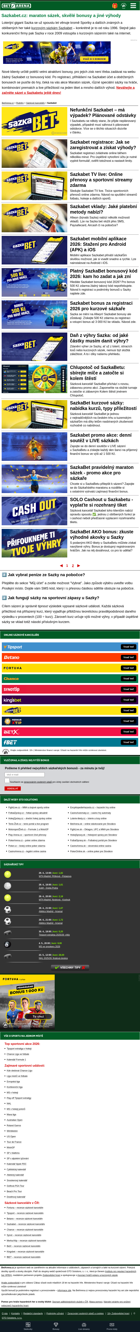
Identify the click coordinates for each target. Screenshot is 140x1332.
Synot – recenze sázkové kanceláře (24, 1235)
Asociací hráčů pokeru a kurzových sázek (97, 1275)
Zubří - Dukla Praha (48, 888)
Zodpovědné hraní (51, 1275)
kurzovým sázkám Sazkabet (51, 28)
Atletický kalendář (15, 1175)
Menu (133, 5)
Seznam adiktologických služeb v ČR (70, 1302)
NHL (9, 1103)
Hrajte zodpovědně (10, 1282)
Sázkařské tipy (14, 864)
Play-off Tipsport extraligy (19, 1098)
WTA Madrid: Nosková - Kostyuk (54, 899)
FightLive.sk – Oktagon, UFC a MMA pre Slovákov (94, 704)
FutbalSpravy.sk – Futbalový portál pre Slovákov (93, 715)
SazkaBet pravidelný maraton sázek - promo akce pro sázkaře (102, 473)
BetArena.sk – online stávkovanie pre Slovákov (93, 698)
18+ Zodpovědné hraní (118, 1313)
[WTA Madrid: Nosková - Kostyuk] (20, 897)
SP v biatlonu (13, 1153)
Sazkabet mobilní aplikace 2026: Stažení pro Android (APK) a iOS (98, 244)
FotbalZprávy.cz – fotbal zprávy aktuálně (28, 687)
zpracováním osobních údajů (38, 656)
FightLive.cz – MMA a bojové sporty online (28, 682)
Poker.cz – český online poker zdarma (26, 720)
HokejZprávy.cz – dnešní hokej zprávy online (30, 693)
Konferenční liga (15, 1087)
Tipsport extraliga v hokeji (19, 1048)
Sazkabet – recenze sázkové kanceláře (26, 1224)
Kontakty (15, 1313)
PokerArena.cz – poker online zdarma (26, 715)
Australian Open (14, 1120)
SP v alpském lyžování (18, 1158)
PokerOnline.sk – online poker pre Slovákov (91, 726)
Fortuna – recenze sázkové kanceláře (25, 1207)
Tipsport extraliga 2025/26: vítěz (54, 935)
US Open (11, 1136)
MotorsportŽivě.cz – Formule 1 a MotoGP (28, 704)
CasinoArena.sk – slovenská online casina (90, 720)
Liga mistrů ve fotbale (17, 1076)
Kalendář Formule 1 (16, 1059)
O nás (5, 1313)
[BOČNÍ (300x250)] (27, 1028)
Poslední (79, 565)
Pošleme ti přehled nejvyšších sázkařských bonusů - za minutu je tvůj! (55, 642)
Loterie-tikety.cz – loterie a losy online (88, 693)
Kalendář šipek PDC (16, 1164)
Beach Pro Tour (14, 1191)
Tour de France (14, 1142)
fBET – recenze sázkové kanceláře (23, 1257)
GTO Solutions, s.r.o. (12, 1318)
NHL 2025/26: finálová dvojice (53, 958)
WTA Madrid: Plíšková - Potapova (55, 876)
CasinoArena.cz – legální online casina (27, 726)
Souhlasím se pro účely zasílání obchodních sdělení (49, 656)
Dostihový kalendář (16, 1197)
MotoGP (11, 1147)
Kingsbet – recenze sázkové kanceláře (25, 1251)
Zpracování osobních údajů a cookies (85, 1313)
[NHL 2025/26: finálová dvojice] (20, 956)
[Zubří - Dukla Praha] (20, 886)
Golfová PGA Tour (15, 1186)
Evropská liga (13, 1081)
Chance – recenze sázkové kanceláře (25, 1229)
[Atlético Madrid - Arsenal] (20, 909)
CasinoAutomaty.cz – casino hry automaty (90, 687)
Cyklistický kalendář (16, 1169)
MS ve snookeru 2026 (49, 946)
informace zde (64, 1290)
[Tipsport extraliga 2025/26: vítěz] (20, 933)
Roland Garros (14, 1125)
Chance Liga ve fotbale (18, 1054)
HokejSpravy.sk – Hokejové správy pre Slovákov (93, 709)
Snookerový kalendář (17, 1180)
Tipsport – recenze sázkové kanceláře (25, 1213)
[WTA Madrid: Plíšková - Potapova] (20, 874)
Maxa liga (11, 1114)
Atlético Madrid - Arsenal (51, 911)
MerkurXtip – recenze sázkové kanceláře (26, 1240)
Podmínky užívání (55, 1313)
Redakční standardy (33, 1313)
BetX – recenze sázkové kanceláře (23, 1246)
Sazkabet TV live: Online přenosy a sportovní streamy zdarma (101, 180)
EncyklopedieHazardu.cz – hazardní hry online (92, 682)
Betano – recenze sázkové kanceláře (25, 1218)
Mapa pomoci (95, 1302)
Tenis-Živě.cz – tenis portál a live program (28, 698)
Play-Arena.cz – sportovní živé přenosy (27, 709)
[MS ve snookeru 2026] (20, 944)
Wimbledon (12, 1131)
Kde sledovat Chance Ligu (19, 1070)
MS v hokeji (12, 1092)
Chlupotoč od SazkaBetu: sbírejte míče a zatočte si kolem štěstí (97, 373)
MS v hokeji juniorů (16, 1109)
